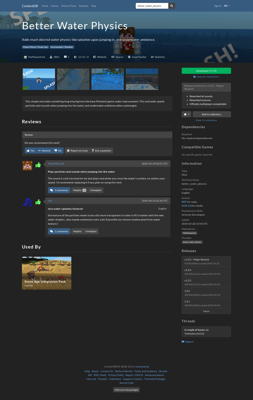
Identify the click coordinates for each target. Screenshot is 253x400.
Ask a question (101, 150)
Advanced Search (154, 374)
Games (55, 5)
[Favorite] (186, 114)
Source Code (127, 382)
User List (91, 378)
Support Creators (132, 378)
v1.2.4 (202, 271)
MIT (184, 201)
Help (93, 5)
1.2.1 (202, 303)
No (57, 150)
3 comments (59, 190)
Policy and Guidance (145, 371)
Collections (115, 378)
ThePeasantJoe (189, 233)
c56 (50, 200)
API (90, 374)
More (206, 311)
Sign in (218, 5)
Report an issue (77, 150)
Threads (102, 378)
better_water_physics (192, 242)
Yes (30, 150)
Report (188, 341)
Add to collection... (212, 114)
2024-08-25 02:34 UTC (155, 200)
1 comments (59, 231)
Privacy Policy (116, 374)
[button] (227, 6)
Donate (163, 371)
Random (83, 5)
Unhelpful (95, 190)
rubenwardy (142, 366)
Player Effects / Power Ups (35, 47)
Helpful (79, 190)
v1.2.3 (202, 282)
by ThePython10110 (196, 331)
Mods (45, 5)
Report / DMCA (134, 374)
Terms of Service (124, 371)
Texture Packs (68, 5)
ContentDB (30, 6)
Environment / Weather (62, 47)
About (95, 371)
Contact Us (107, 371)
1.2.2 (202, 292)
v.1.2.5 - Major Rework (202, 261)
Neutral (44, 150)
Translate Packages (154, 378)
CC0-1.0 (186, 205)
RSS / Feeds (100, 374)
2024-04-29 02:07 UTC (155, 163)
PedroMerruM (56, 163)
